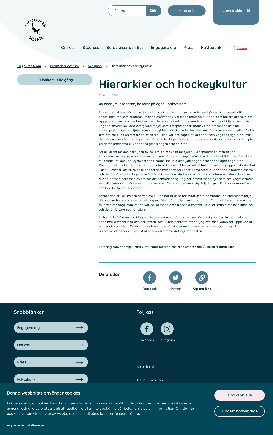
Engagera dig (163, 47)
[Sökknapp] (154, 10)
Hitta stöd (187, 10)
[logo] (33, 32)
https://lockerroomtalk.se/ (214, 247)
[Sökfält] (127, 10)
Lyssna (242, 48)
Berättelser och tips (125, 47)
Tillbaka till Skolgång (55, 80)
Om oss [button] (50, 345)
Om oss (68, 47)
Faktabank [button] (50, 379)
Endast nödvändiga (240, 411)
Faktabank (211, 47)
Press (188, 47)
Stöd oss (91, 47)
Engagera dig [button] (50, 328)
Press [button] (50, 362)
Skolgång (95, 66)
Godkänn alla (240, 395)
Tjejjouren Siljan (29, 66)
